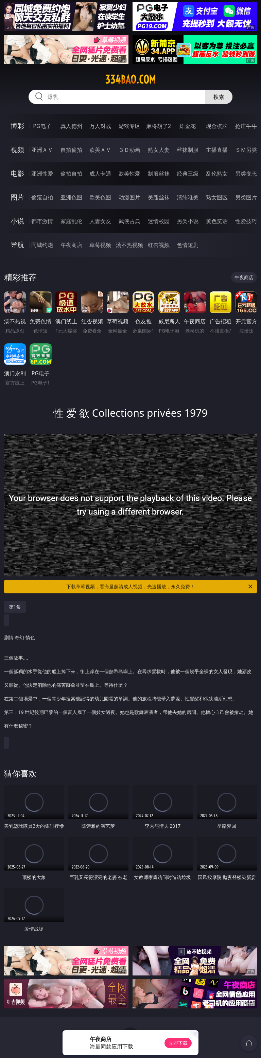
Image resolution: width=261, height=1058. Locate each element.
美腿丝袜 (159, 197)
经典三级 (187, 173)
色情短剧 (187, 245)
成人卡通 (100, 173)
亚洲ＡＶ (42, 150)
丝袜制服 (187, 150)
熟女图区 (217, 197)
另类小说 (187, 221)
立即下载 (178, 1043)
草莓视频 (100, 245)
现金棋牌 (217, 126)
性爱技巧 (246, 221)
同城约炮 (42, 245)
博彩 (17, 125)
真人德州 (71, 126)
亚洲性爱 (42, 173)
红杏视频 (159, 245)
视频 (17, 149)
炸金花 (187, 126)
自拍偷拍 (71, 150)
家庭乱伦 (71, 221)
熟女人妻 (159, 150)
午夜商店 (71, 245)
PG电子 (42, 126)
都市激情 (42, 221)
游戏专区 (129, 126)
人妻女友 (100, 221)
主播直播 (217, 150)
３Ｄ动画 (129, 150)
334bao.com (130, 79)
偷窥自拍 (42, 197)
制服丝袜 (159, 173)
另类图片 (246, 197)
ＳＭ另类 (246, 150)
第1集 (15, 607)
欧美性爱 (129, 173)
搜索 (218, 97)
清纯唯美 (187, 197)
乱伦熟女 (217, 173)
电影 (17, 173)
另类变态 (246, 173)
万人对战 (100, 126)
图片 (17, 197)
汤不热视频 (129, 245)
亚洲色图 (71, 197)
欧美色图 (100, 197)
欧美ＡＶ (100, 150)
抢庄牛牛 (246, 126)
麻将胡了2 (158, 126)
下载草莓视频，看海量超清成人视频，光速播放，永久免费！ (160, 586)
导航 (17, 244)
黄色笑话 (217, 221)
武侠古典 (129, 221)
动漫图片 (129, 197)
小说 (17, 221)
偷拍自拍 (71, 173)
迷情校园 (159, 221)
